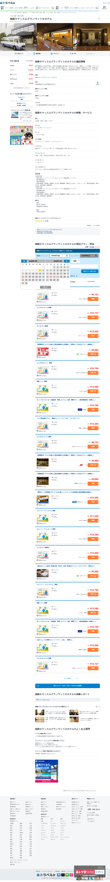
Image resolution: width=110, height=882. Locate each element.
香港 (61, 819)
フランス (43, 832)
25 (30, 280)
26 (33, 280)
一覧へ (97, 706)
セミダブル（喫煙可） (43, 547)
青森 (21, 823)
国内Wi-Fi (27, 811)
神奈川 (21, 832)
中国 (42, 821)
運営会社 (38, 871)
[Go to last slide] (36, 37)
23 (23, 280)
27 (36, 280)
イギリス (62, 830)
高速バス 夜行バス (38, 8)
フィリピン (53, 823)
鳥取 (21, 846)
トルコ (42, 839)
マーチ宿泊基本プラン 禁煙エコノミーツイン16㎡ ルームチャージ (58, 418)
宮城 (21, 825)
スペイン (43, 835)
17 (26, 277)
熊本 (21, 855)
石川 (11, 837)
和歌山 (11, 844)
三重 (21, 839)
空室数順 (72, 282)
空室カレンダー (42, 301)
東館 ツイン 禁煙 (42, 381)
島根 (11, 848)
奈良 (21, 844)
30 (23, 283)
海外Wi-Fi (43, 809)
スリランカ (53, 825)
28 (40, 280)
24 (26, 280)
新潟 (21, 835)
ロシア (62, 835)
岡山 (11, 846)
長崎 (31, 853)
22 (43, 277)
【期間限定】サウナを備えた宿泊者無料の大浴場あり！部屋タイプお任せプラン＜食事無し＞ (65, 344)
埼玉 (21, 830)
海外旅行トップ (45, 816)
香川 (31, 848)
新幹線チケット (29, 806)
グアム (52, 828)
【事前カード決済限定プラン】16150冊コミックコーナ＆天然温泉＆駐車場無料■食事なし (64, 492)
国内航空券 (13, 806)
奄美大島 (12, 864)
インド (42, 825)
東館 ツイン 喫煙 (42, 603)
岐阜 (31, 839)
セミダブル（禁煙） (43, 326)
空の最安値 (13, 815)
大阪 (31, 841)
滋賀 (11, 841)
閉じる (101, 867)
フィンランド (44, 837)
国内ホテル (28, 804)
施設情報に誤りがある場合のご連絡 (44, 231)
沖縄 (21, 857)
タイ (52, 821)
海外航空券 (59, 804)
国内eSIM (12, 813)
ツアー (7, 8)
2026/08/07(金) (55, 255)
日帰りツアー (28, 802)
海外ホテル (43, 804)
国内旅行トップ (14, 821)
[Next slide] (73, 37)
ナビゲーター (75, 820)
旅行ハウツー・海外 (77, 813)
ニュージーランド (64, 837)
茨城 (31, 828)
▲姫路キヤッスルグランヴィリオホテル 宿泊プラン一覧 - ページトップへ (79, 790)
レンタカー (32, 8)
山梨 (31, 832)
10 (26, 274)
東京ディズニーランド (15, 862)
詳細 (93, 299)
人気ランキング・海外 (77, 809)
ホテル (16, 8)
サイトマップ (70, 871)
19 (33, 277)
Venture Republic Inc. (56, 878)
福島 (11, 828)
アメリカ (43, 830)
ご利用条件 (57, 871)
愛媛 (21, 851)
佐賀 (21, 853)
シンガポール (44, 823)
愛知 (11, 839)
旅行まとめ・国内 (76, 815)
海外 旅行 (57, 8)
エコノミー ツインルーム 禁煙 (46, 510)
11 (30, 274)
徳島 (11, 851)
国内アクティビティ (15, 811)
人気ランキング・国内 (77, 806)
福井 (21, 837)
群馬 (11, 830)
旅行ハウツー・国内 (77, 811)
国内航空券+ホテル (15, 804)
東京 (11, 832)
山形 (31, 825)
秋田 (11, 825)
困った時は (106, 3)
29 (43, 280)
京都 (21, 841)
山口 (21, 848)
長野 (11, 835)
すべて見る (67, 48)
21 (40, 277)
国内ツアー (13, 802)
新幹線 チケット (25, 8)
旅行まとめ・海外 (76, 818)
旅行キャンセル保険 (92, 806)
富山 (31, 835)
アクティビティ (46, 8)
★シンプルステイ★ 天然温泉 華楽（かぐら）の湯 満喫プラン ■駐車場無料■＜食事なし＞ (66, 400)
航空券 (11, 8)
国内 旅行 (2, 8)
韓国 (42, 819)
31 (26, 283)
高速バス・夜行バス (15, 809)
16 (23, 277)
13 (36, 274)
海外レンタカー (45, 806)
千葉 (31, 830)
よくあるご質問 (91, 812)
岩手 (31, 823)
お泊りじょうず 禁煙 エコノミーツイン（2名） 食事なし (55, 640)
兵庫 (31, 844)
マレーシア (63, 823)
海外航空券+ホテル (61, 802)
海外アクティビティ (61, 806)
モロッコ (53, 839)
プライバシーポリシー (47, 871)
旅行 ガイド (104, 8)
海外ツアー (43, 802)
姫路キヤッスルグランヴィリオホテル (31, 18)
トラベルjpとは (91, 821)
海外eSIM (58, 809)
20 (36, 277)
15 (43, 274)
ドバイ (62, 839)
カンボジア (63, 825)
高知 (31, 851)
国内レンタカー (29, 809)
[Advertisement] (71, 766)
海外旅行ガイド (75, 804)
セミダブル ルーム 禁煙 (44, 307)
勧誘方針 (64, 871)
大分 (11, 855)
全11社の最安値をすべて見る (21, 88)
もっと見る (70, 678)
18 (30, 277)
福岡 (11, 853)
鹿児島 (11, 857)
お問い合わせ (90, 819)
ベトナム (62, 821)
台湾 (52, 819)
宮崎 (31, 855)
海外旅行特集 (44, 811)
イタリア (53, 832)
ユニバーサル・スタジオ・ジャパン (19, 860)
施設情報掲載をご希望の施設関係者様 (45, 232)
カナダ (52, 830)
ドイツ (62, 832)
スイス (52, 835)
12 (33, 274)
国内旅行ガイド (75, 802)
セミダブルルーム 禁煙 (44, 363)
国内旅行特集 (28, 813)
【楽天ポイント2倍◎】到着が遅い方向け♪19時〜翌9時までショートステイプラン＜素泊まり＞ (66, 566)
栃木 (21, 828)
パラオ (62, 828)
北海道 (11, 823)
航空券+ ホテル (67, 8)
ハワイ (42, 828)
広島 (31, 846)
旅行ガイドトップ (76, 822)
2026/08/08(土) (85, 255)
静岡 (31, 837)
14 (40, 274)
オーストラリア (54, 837)
